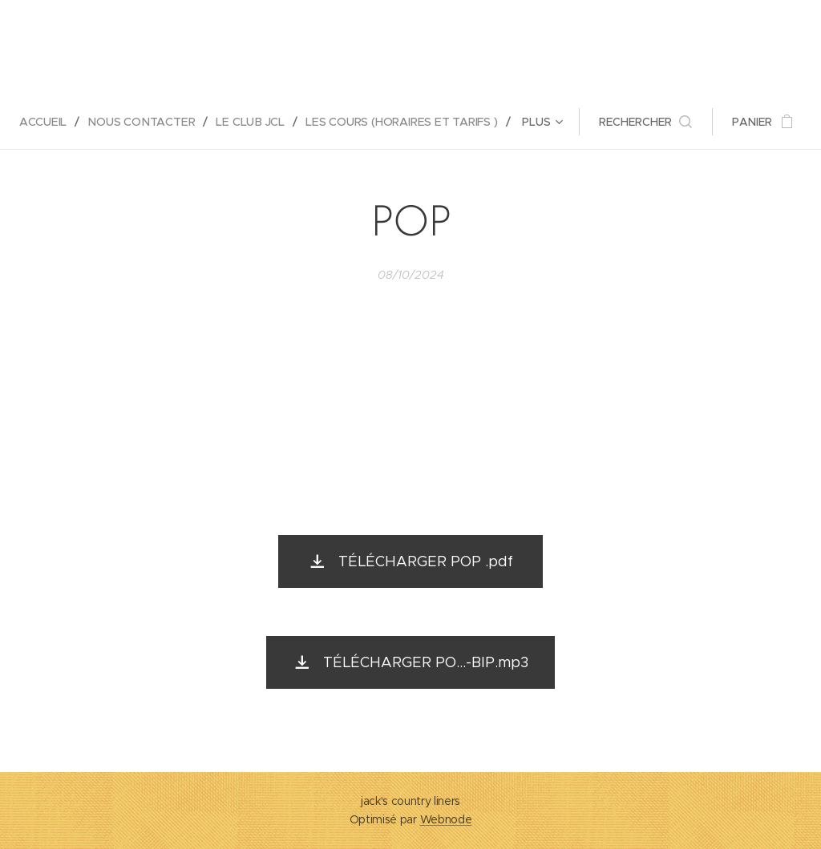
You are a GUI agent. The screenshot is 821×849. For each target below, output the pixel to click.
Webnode (446, 819)
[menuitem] (48, 122)
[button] (647, 122)
